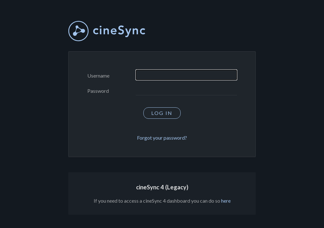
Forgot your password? (162, 138)
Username (98, 76)
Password (98, 91)
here (226, 201)
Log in (161, 113)
